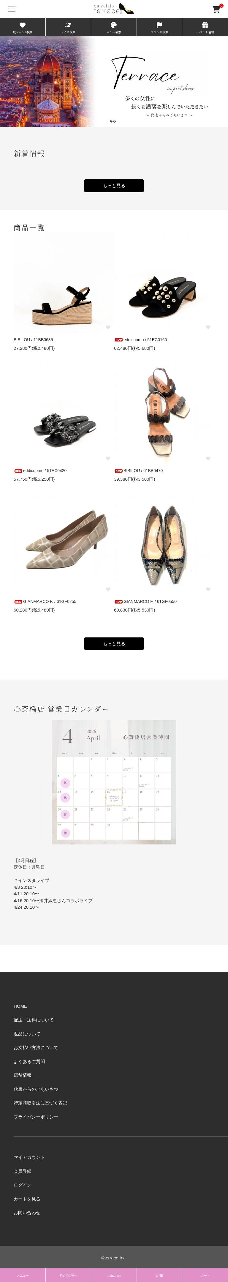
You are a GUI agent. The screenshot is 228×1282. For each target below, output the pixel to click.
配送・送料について (34, 1019)
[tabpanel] (114, 81)
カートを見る (27, 1198)
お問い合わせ (27, 1212)
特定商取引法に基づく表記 (40, 1102)
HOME (20, 1006)
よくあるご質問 (29, 1061)
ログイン (22, 1184)
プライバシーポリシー (36, 1116)
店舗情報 (22, 1075)
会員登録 (22, 1171)
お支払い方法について (36, 1047)
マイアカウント (29, 1157)
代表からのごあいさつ (36, 1089)
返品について (27, 1033)
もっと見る (114, 185)
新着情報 (29, 153)
